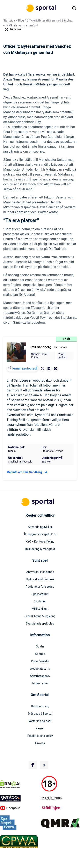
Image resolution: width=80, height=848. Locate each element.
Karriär (40, 729)
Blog (21, 20)
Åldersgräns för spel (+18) (40, 534)
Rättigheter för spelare (40, 587)
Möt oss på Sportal (40, 714)
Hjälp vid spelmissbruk (40, 579)
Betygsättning (40, 706)
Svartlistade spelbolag (40, 624)
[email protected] (24, 368)
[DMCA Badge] (19, 784)
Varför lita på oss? (40, 721)
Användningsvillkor (40, 527)
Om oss (40, 743)
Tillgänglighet (40, 683)
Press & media (40, 661)
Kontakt (40, 654)
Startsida (9, 20)
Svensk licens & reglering (40, 616)
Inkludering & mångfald (40, 549)
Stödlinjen (40, 602)
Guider (40, 647)
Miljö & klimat (40, 609)
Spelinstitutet (40, 594)
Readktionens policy (40, 736)
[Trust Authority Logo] (19, 798)
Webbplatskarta (40, 669)
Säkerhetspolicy (40, 676)
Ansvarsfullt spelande (40, 572)
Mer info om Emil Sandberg (28, 472)
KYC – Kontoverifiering (40, 542)
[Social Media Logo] (33, 765)
